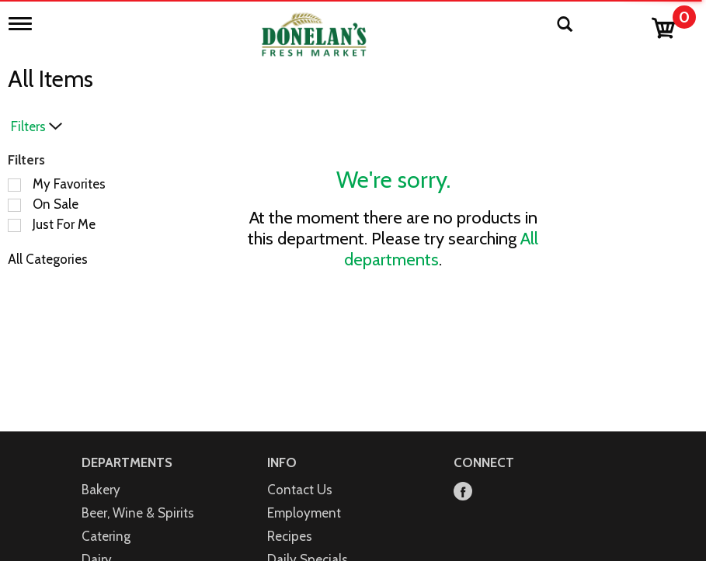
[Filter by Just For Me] (14, 225)
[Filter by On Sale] (14, 205)
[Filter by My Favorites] (14, 185)
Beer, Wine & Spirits (138, 513)
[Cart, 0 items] (673, 24)
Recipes (289, 536)
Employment (304, 513)
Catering (106, 536)
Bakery (101, 489)
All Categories (48, 259)
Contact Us (299, 489)
